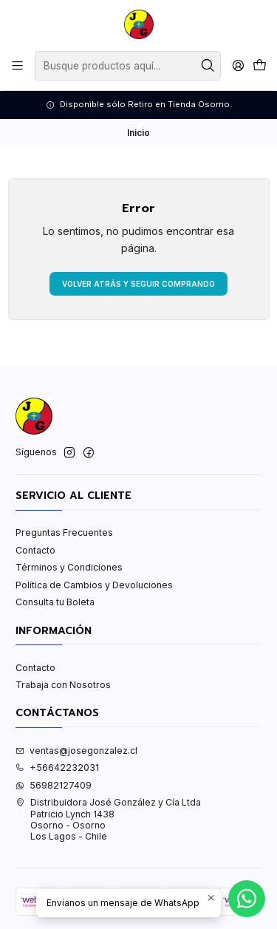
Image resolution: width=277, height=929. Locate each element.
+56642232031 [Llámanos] (57, 767)
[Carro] (259, 66)
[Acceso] (237, 66)
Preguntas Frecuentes (64, 532)
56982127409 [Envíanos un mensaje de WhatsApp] (54, 785)
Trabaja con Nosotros (63, 684)
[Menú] (17, 66)
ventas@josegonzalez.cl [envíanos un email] (76, 750)
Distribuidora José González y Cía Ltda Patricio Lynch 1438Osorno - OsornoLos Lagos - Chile (108, 819)
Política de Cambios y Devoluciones (94, 585)
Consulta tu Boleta (55, 602)
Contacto (35, 550)
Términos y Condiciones (69, 567)
